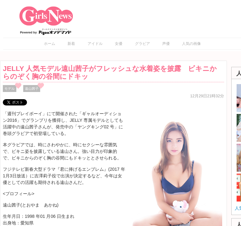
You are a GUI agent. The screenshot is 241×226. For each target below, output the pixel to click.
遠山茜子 (32, 88)
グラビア (142, 43)
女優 (118, 43)
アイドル (95, 43)
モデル (9, 88)
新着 (71, 43)
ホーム (49, 43)
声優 (166, 43)
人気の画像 (191, 43)
